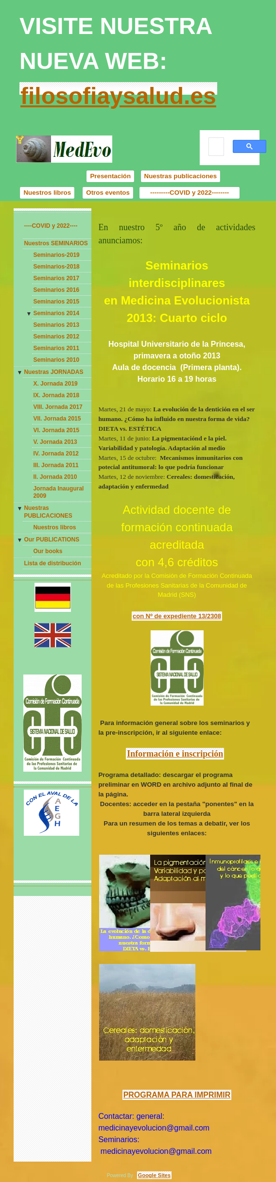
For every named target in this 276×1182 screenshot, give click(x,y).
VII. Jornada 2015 (57, 418)
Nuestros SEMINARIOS (55, 243)
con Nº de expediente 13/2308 (177, 616)
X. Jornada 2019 (55, 383)
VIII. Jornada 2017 (57, 407)
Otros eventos (108, 192)
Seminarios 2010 (56, 359)
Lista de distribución (52, 563)
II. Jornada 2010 (55, 476)
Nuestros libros (47, 192)
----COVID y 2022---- (50, 225)
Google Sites (154, 1175)
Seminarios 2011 (56, 348)
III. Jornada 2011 (55, 465)
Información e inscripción (175, 754)
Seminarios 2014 (56, 313)
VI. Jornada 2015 (56, 430)
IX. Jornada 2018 (56, 395)
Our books (47, 551)
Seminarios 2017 (56, 278)
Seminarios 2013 (56, 324)
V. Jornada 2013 (55, 442)
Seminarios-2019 (56, 255)
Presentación (110, 176)
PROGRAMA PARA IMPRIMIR (177, 1095)
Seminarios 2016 (56, 290)
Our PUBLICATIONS (51, 539)
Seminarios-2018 (56, 266)
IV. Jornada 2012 (56, 453)
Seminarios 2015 (56, 301)
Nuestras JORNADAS (53, 372)
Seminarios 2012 (56, 336)
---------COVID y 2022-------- (189, 192)
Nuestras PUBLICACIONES (48, 512)
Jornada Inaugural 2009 (58, 492)
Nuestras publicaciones (180, 176)
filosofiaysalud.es (118, 96)
